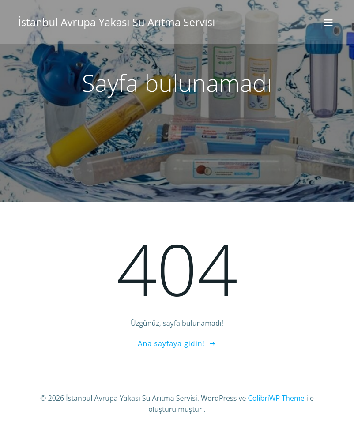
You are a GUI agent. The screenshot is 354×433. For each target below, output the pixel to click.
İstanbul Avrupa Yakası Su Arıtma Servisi (116, 22)
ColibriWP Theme (276, 398)
